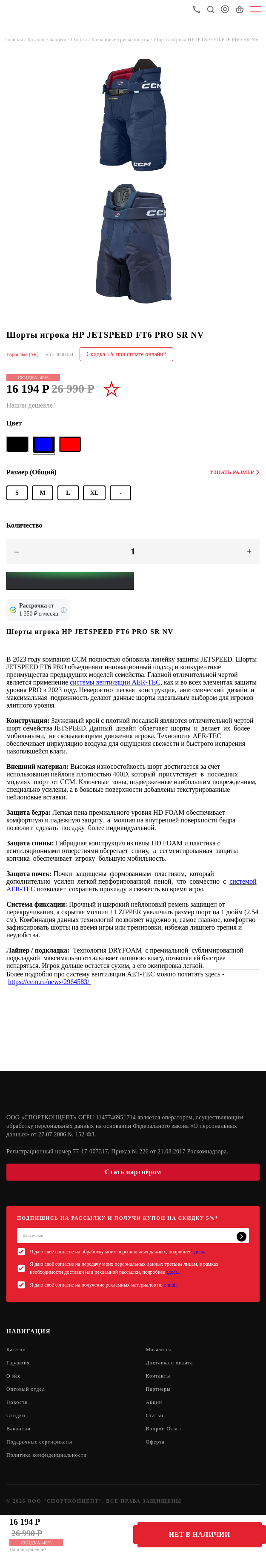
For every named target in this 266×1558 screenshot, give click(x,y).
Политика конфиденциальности (46, 1455)
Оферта (155, 1442)
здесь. (198, 1252)
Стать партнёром (133, 1172)
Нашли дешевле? (27, 1549)
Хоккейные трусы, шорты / (122, 40)
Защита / (59, 40)
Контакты (158, 1376)
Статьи (154, 1415)
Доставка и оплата (169, 1363)
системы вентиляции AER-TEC (115, 682)
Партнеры (158, 1389)
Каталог (16, 1350)
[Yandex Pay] (70, 581)
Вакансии (18, 1429)
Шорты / (81, 40)
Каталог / (38, 40)
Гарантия (18, 1363)
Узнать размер (235, 472)
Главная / (16, 40)
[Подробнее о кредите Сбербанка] (64, 610)
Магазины (159, 1350)
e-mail (170, 1285)
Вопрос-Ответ (164, 1429)
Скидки (16, 1415)
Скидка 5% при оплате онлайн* (126, 354)
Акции (154, 1402)
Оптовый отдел (25, 1389)
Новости (17, 1402)
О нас (13, 1376)
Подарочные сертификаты (39, 1442)
